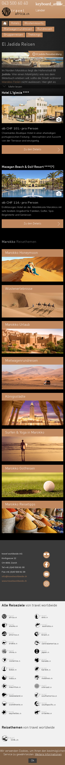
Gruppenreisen (13, 34)
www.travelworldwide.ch (14, 581)
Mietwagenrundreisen (18, 29)
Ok (32, 760)
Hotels (15, 23)
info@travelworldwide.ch (14, 576)
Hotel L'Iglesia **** (15, 92)
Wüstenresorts (34, 23)
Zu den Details (42, 150)
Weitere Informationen (48, 754)
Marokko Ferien (11, 82)
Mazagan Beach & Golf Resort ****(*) (28, 167)
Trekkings (34, 34)
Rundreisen (44, 29)
